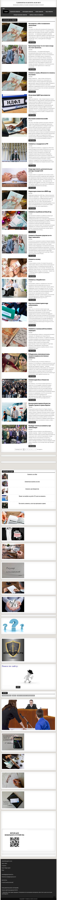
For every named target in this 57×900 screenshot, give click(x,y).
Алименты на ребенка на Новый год (40, 212)
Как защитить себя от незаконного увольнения (39, 24)
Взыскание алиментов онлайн (38, 119)
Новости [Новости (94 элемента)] (14, 695)
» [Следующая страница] (35, 449)
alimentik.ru (5, 892)
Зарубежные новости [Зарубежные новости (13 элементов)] (6, 695)
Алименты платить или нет (28, 2)
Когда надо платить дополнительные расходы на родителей (40, 170)
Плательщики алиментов (27, 11)
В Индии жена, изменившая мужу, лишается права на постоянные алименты (39, 356)
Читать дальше (32, 42)
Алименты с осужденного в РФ (38, 144)
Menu (4, 8)
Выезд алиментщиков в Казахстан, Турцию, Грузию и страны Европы (40, 404)
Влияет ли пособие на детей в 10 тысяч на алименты (32, 496)
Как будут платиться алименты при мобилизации (40, 427)
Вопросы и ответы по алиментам (36, 15)
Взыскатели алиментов (15, 11)
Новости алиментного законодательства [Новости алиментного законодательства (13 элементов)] (25, 695)
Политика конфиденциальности (9, 876)
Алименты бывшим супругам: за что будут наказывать (40, 236)
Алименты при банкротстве (32, 489)
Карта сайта (4, 863)
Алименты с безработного (37, 280)
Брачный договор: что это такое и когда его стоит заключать (41, 47)
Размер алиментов (39, 11)
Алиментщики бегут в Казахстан (39, 380)
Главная (6, 11)
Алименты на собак (32, 474)
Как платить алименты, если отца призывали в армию (32, 503)
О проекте (4, 865)
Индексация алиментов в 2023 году (40, 191)
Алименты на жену (34, 259)
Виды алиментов (49, 11)
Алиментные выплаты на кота (32, 482)
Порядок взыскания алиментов (20, 15)
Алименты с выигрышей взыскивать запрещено (40, 330)
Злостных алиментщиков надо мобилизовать (38, 304)
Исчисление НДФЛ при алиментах (39, 95)
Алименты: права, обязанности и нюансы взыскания (39, 74)
